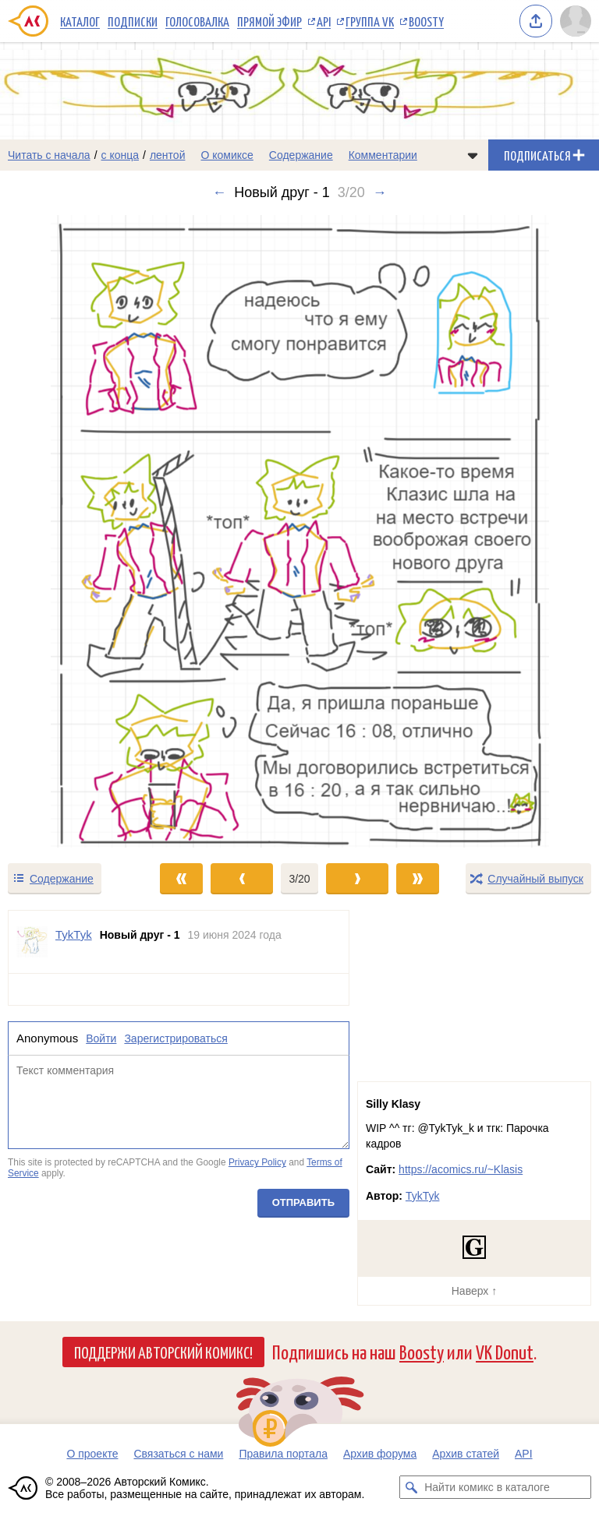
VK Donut (504, 1351)
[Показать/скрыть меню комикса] (472, 155)
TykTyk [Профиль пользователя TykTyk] (73, 934)
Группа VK (370, 21)
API (324, 21)
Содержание (301, 155)
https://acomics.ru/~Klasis (461, 1169)
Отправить (303, 1202)
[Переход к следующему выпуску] (299, 531)
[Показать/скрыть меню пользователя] (576, 21)
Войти (101, 1038)
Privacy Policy (257, 1163)
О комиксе (226, 155)
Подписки (133, 21)
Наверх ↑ (474, 1291)
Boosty (426, 21)
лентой (168, 155)
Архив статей (465, 1453)
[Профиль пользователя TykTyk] (32, 941)
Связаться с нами (178, 1453)
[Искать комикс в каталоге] (411, 1487)
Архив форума (379, 1453)
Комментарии (383, 155)
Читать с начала (49, 155)
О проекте (92, 1453)
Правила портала (283, 1453)
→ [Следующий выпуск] (380, 192)
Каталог (80, 21)
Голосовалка (197, 21)
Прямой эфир (269, 21)
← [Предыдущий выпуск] (219, 192)
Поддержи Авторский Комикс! (163, 1351)
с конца (120, 155)
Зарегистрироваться (175, 1038)
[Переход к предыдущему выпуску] (75, 531)
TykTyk (423, 1196)
